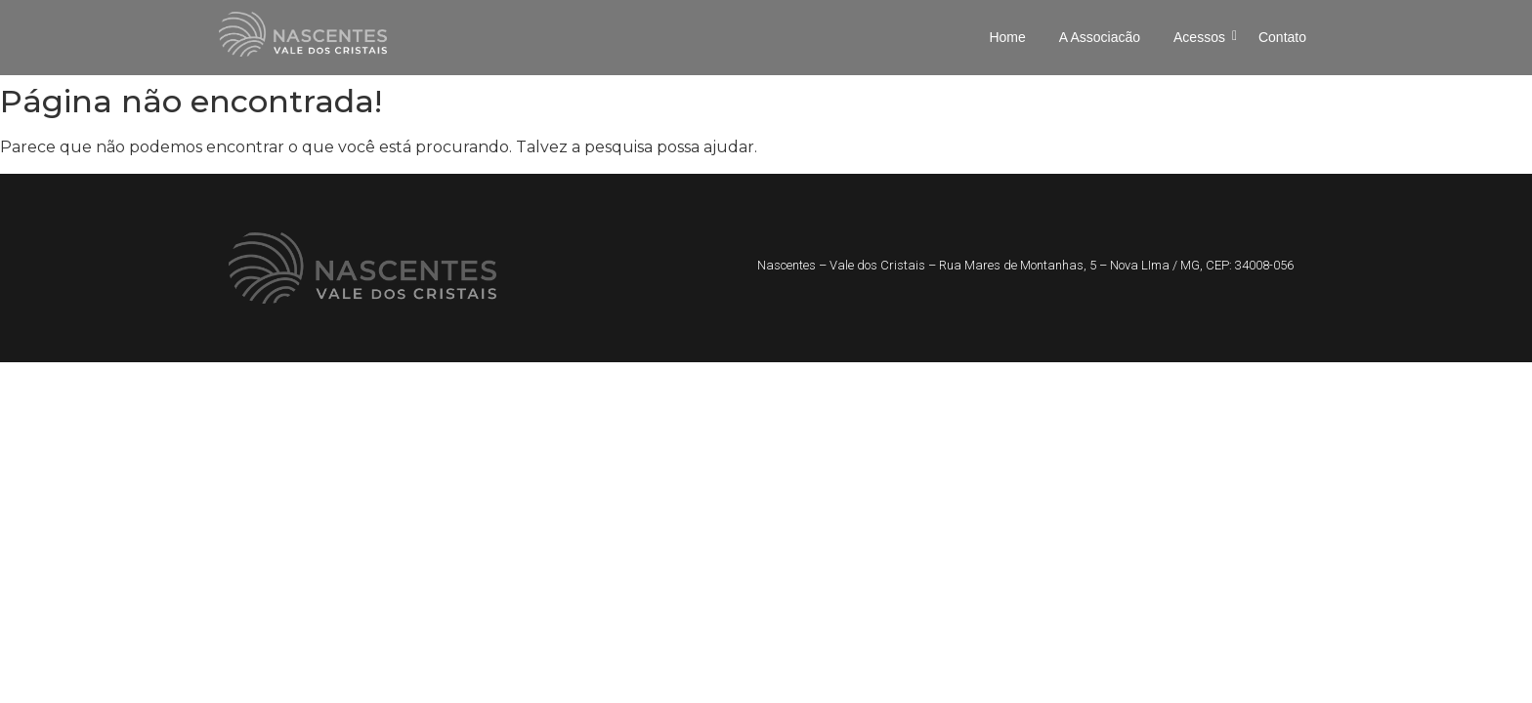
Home (1007, 37)
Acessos (1202, 37)
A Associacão (1099, 37)
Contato (1282, 37)
